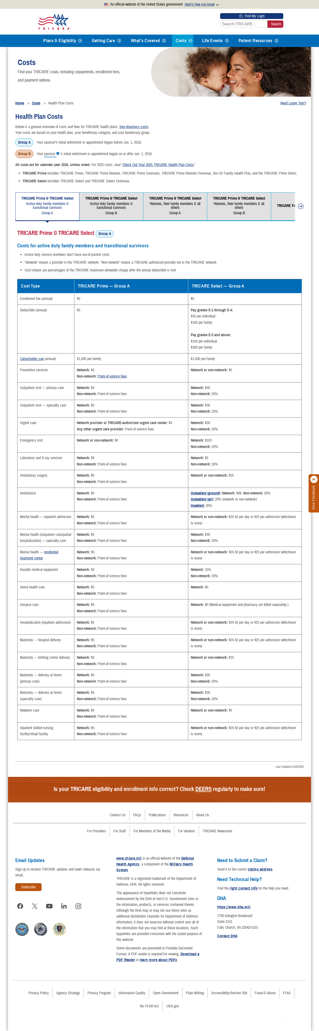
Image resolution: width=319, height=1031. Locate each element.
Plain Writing (195, 993)
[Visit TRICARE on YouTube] (49, 906)
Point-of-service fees (112, 376)
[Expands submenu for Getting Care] (119, 41)
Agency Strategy (68, 993)
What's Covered (145, 40)
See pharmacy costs (133, 126)
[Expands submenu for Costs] (190, 41)
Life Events (212, 40)
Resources (181, 815)
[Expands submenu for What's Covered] (164, 41)
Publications (157, 815)
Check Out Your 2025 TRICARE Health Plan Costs (158, 164)
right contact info (244, 888)
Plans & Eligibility (59, 40)
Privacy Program (99, 993)
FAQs (137, 815)
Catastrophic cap (32, 358)
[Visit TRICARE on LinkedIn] (64, 906)
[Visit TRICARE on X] (35, 906)
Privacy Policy (38, 993)
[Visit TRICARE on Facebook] (20, 906)
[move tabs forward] (299, 207)
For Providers (96, 831)
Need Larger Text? (293, 103)
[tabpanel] (159, 484)
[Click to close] (314, 479)
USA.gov (172, 1006)
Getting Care (103, 40)
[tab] (47, 207)
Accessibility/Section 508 (229, 993)
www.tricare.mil (129, 858)
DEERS (203, 789)
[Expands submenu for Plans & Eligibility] (80, 41)
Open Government (166, 993)
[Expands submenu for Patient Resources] (276, 41)
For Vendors (186, 831)
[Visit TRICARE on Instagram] (78, 906)
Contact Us (118, 815)
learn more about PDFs (158, 959)
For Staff (119, 831)
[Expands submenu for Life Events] (227, 41)
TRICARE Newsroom (217, 831)
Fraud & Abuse (265, 993)
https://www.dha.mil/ (234, 907)
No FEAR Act (149, 1006)
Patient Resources (255, 40)
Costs (181, 40)
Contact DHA (227, 936)
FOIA (287, 993)
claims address (260, 869)
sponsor (50, 154)
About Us (202, 815)
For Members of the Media (152, 831)
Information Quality (132, 993)
